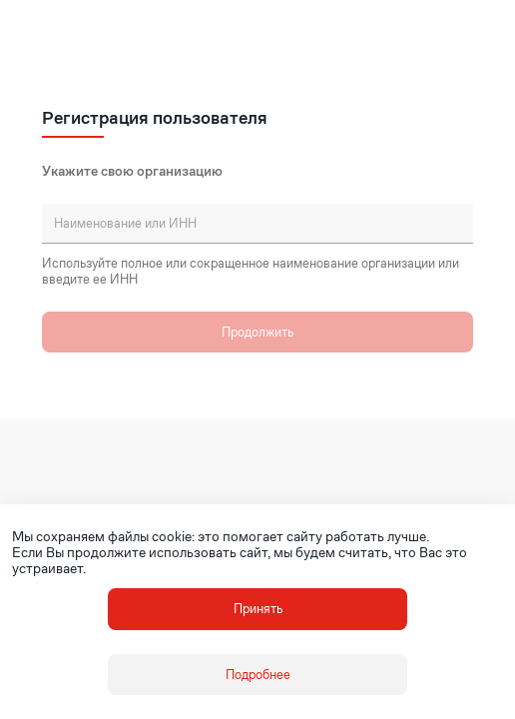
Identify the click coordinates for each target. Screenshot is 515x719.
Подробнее (258, 674)
